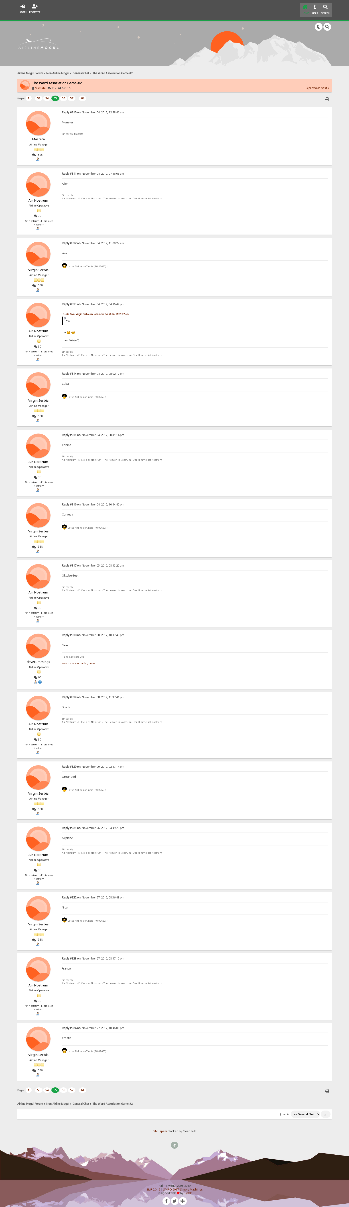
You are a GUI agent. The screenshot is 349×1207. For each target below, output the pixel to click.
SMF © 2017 (171, 1186)
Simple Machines (191, 1186)
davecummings (38, 658)
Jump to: (285, 1110)
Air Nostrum (38, 196)
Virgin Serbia (38, 266)
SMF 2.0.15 (153, 1186)
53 (38, 95)
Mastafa (40, 84)
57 (71, 95)
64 (82, 95)
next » (325, 84)
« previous (313, 84)
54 (47, 95)
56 (63, 95)
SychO (188, 1189)
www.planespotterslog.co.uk (78, 659)
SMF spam (160, 1127)
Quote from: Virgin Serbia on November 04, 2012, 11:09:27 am (96, 310)
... (33, 94)
